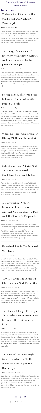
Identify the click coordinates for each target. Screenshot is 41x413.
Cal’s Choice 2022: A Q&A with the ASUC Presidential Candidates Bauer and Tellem (19, 170)
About (16, 5)
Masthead (23, 5)
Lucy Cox (19, 69)
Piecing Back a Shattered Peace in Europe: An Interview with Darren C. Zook (19, 99)
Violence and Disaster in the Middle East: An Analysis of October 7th (18, 19)
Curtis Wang (20, 372)
